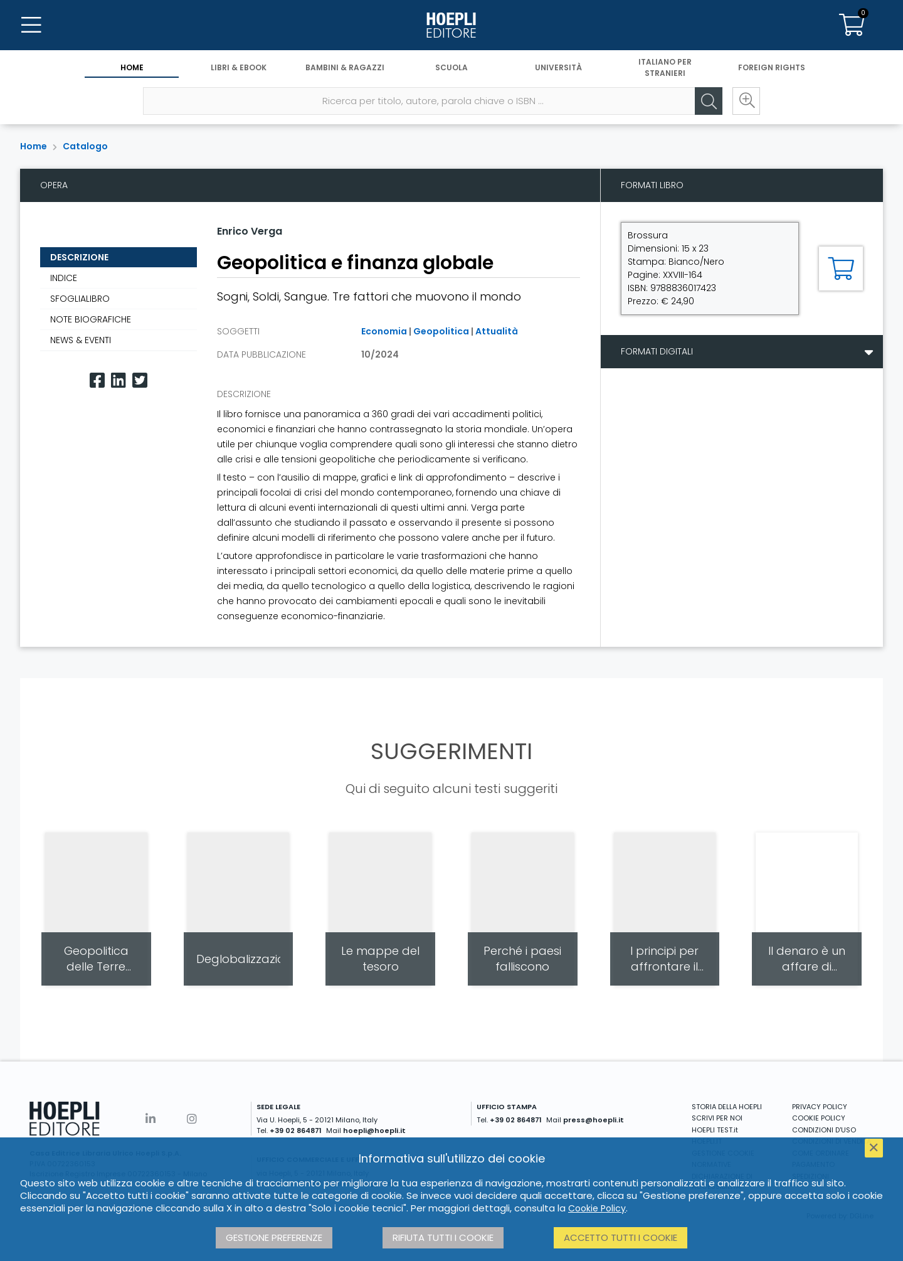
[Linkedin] (118, 380)
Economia (384, 331)
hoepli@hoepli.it (374, 1130)
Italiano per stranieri (665, 67)
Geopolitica (441, 331)
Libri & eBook (239, 67)
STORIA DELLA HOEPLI (727, 1107)
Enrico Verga (249, 231)
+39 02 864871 (296, 1130)
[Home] (451, 25)
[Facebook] (97, 380)
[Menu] (31, 25)
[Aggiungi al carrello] (841, 268)
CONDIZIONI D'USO (824, 1130)
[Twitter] (139, 380)
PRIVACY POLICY (819, 1107)
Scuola (451, 67)
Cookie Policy (597, 1208)
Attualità (496, 331)
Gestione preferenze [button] (274, 1237)
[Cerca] (708, 101)
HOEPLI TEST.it (715, 1130)
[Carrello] (851, 25)
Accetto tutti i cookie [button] (620, 1237)
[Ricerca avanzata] (746, 101)
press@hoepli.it (593, 1120)
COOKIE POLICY (818, 1118)
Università (558, 67)
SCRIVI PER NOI (717, 1118)
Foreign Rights (771, 67)
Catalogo (85, 146)
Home (132, 67)
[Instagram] (192, 1119)
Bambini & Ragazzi (344, 67)
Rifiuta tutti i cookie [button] (443, 1237)
